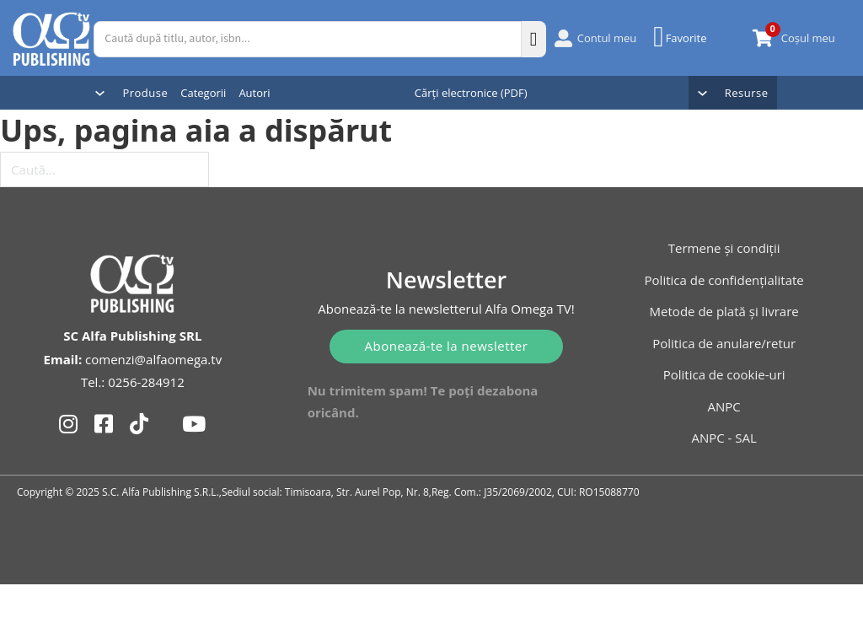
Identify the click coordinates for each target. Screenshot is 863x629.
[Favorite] (681, 37)
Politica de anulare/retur (724, 343)
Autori (254, 92)
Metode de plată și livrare (724, 311)
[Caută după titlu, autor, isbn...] (307, 39)
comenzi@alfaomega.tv (153, 359)
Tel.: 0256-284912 (133, 382)
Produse (145, 92)
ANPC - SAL (723, 437)
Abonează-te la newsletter (446, 345)
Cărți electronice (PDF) (471, 92)
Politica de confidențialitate (724, 279)
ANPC (724, 406)
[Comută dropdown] (100, 93)
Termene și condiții (724, 247)
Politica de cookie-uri (724, 374)
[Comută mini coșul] (763, 38)
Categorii (203, 92)
